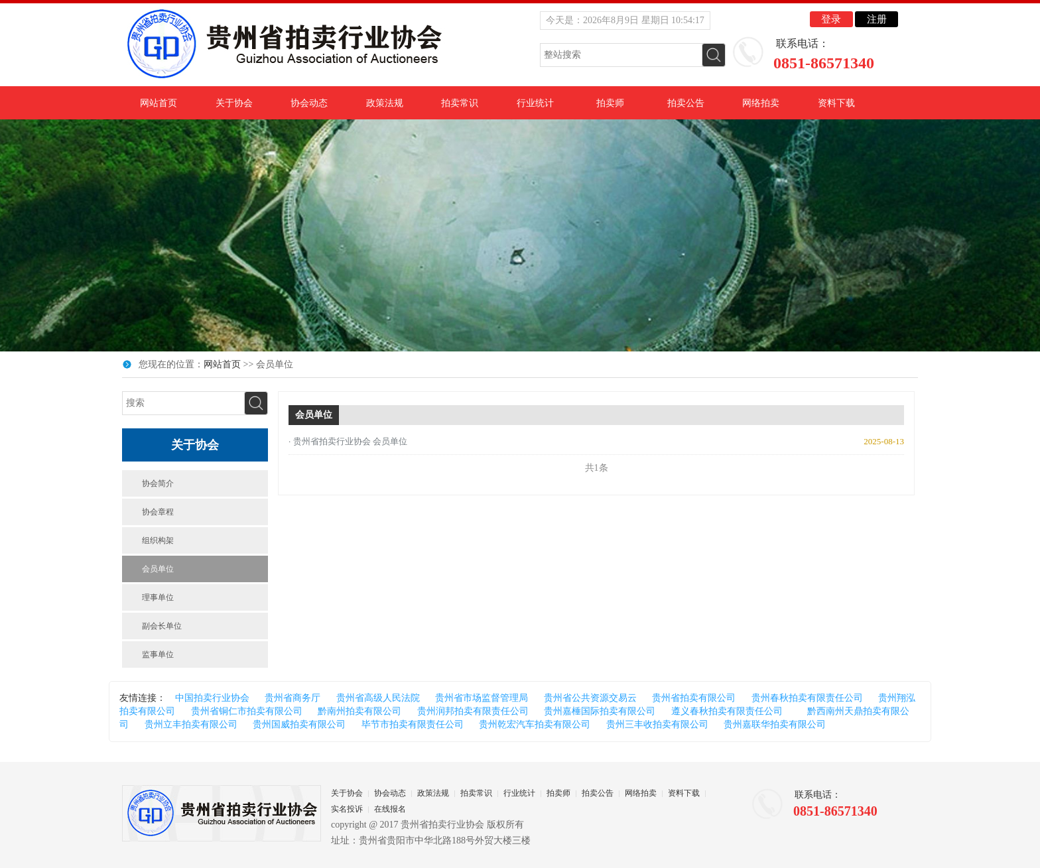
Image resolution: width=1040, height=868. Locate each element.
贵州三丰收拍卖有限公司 (657, 724)
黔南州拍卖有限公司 (359, 711)
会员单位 (158, 569)
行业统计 (535, 103)
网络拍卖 (760, 103)
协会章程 (158, 512)
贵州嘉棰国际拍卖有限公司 (599, 711)
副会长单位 (162, 626)
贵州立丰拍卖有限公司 (191, 724)
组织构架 (158, 540)
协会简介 (158, 483)
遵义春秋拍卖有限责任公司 (727, 711)
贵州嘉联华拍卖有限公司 (775, 724)
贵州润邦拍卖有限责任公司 (473, 711)
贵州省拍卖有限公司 (694, 698)
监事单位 (158, 654)
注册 (877, 19)
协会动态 (309, 103)
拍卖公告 (685, 103)
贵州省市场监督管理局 (481, 698)
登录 (831, 19)
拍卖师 (610, 103)
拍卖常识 (459, 103)
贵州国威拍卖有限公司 (299, 724)
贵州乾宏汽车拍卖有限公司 (534, 724)
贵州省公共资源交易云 (590, 698)
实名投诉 (347, 809)
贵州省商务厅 (292, 698)
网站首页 (158, 103)
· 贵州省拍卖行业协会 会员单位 (348, 441)
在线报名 (390, 809)
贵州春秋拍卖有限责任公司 (807, 698)
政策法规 (384, 103)
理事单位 (158, 597)
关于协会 (234, 103)
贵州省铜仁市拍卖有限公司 (246, 711)
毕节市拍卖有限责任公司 (412, 724)
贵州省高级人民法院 (378, 698)
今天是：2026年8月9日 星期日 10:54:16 (625, 20)
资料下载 (836, 103)
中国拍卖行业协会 (212, 698)
